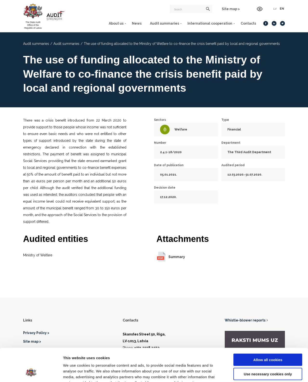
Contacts (248, 23)
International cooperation (209, 23)
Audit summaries (164, 23)
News (136, 23)
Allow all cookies (267, 330)
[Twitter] (282, 23)
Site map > (231, 9)
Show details (252, 372)
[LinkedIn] (274, 23)
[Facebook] (265, 23)
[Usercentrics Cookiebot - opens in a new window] (31, 372)
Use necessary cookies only (268, 344)
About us (116, 23)
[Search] (191, 9)
